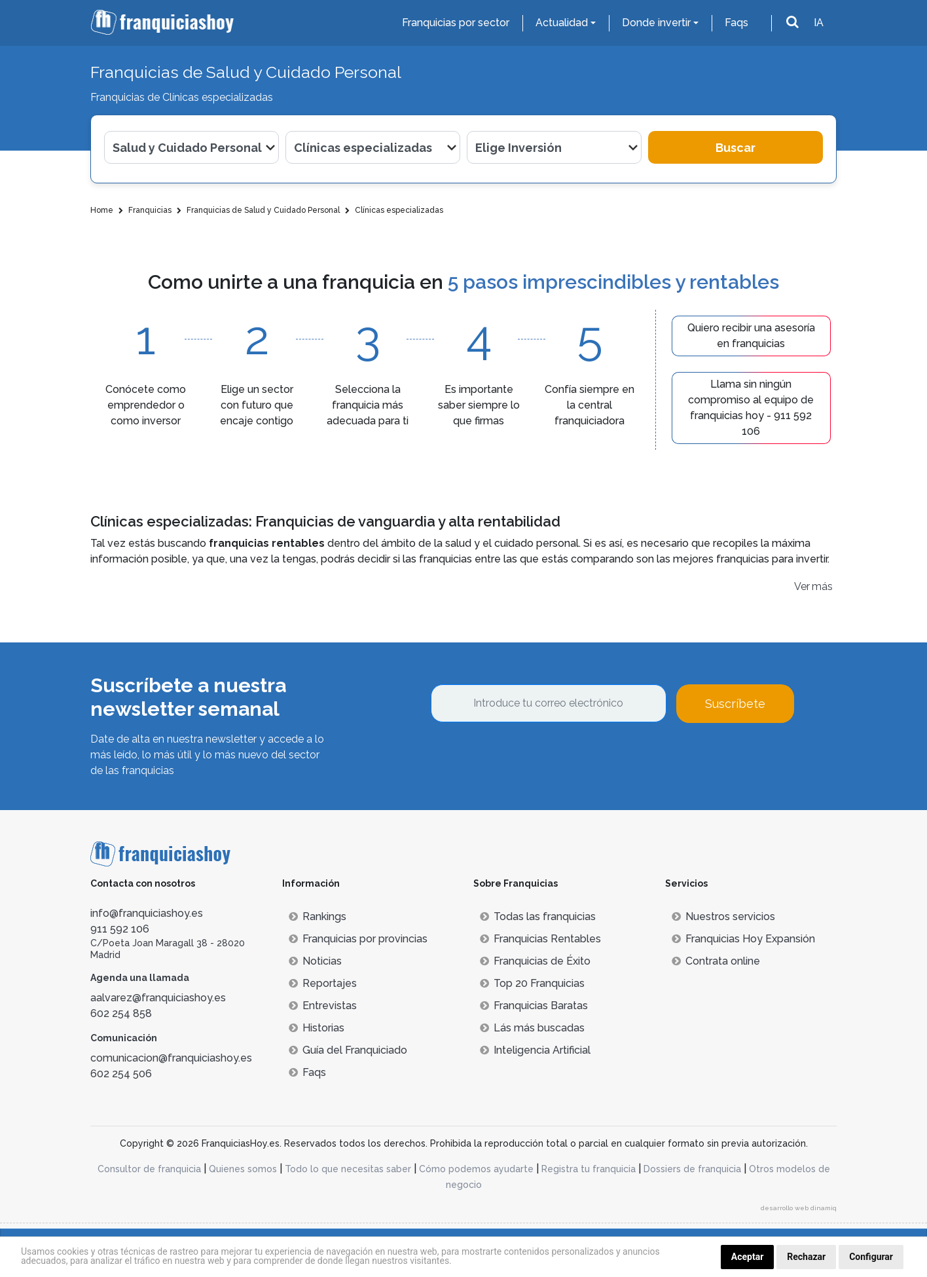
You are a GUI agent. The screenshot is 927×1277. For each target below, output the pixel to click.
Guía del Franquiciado (348, 1050)
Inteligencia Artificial (535, 1050)
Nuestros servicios (723, 916)
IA (819, 22)
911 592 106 (119, 929)
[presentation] (530, 758)
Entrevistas (323, 1005)
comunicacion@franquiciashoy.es (171, 1058)
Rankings (317, 916)
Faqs (736, 22)
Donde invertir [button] (656, 22)
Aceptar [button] (747, 1256)
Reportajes (323, 983)
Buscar (735, 148)
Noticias (315, 961)
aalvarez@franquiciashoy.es (158, 997)
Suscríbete (735, 704)
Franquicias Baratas (534, 1005)
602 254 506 (121, 1073)
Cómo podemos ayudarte (476, 1169)
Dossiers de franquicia (692, 1169)
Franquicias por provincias (358, 939)
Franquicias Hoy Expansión (743, 939)
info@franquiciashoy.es (146, 913)
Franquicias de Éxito (535, 961)
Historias (316, 1028)
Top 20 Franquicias (532, 983)
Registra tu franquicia (588, 1169)
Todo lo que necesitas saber (348, 1169)
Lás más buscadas (532, 1028)
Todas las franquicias (538, 916)
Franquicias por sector (455, 22)
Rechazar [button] (806, 1256)
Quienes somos (243, 1169)
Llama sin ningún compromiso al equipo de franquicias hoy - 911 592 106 (751, 407)
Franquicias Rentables (540, 939)
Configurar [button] (871, 1256)
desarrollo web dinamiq (799, 1208)
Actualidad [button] (562, 22)
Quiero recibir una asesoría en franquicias (751, 336)
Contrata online (716, 961)
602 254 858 (121, 1013)
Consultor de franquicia (149, 1169)
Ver (802, 586)
